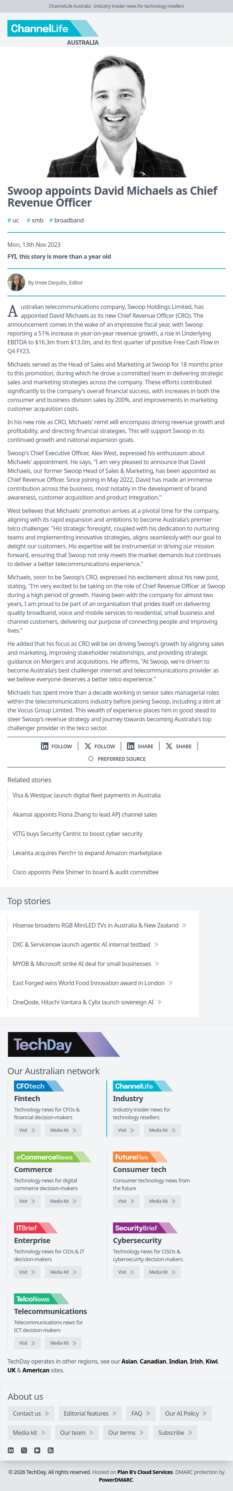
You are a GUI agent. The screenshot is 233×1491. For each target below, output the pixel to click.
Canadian (153, 1361)
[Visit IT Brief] (27, 1272)
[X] (24, 1450)
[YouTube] (37, 1450)
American (36, 1370)
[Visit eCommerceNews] (27, 1201)
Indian (178, 1361)
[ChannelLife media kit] (162, 1130)
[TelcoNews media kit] (63, 1343)
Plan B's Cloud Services (145, 1471)
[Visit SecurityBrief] (126, 1272)
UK (11, 1370)
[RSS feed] (51, 1450)
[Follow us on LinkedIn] (56, 746)
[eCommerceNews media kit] (63, 1201)
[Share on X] (179, 746)
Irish (196, 1361)
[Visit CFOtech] (27, 1130)
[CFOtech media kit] (63, 1130)
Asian (129, 1361)
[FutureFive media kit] (162, 1201)
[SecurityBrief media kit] (162, 1272)
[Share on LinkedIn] (140, 746)
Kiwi (211, 1361)
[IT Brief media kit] (63, 1272)
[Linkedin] (11, 1450)
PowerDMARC (116, 1479)
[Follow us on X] (99, 746)
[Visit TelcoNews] (27, 1343)
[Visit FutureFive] (126, 1201)
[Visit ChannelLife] (126, 1130)
